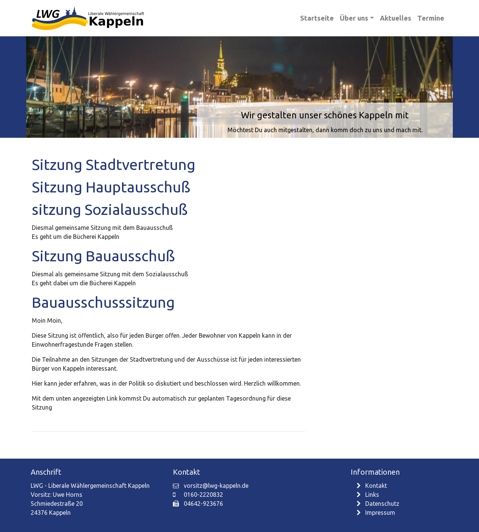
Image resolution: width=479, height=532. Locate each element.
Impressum (376, 512)
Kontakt (372, 485)
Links (368, 494)
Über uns (354, 18)
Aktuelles (395, 18)
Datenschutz (378, 503)
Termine (430, 18)
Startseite (317, 18)
